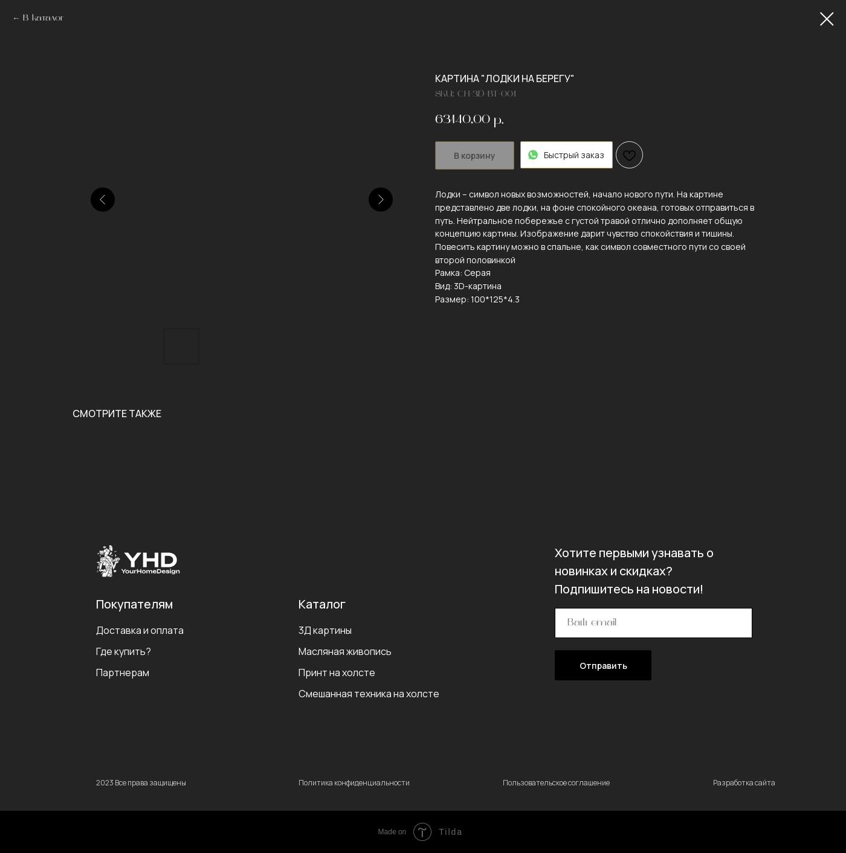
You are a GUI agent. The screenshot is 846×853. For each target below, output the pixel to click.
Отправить (603, 665)
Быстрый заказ (566, 155)
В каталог (43, 18)
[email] (653, 623)
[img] (138, 561)
